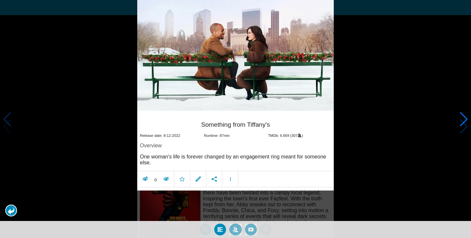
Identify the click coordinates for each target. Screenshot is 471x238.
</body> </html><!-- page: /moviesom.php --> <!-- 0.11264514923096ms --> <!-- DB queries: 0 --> (235, 119)
